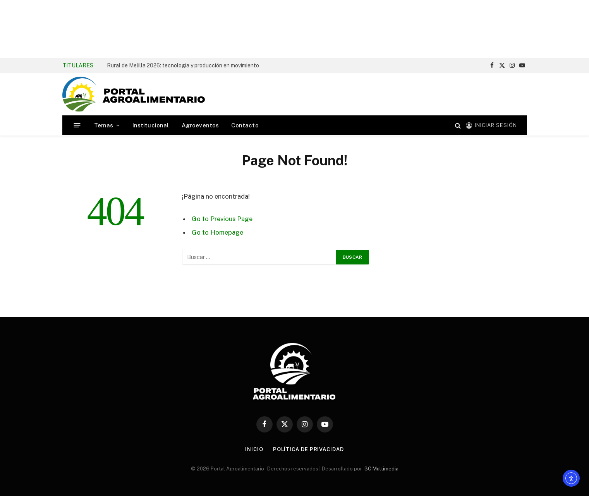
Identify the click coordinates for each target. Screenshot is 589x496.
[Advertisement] (295, 29)
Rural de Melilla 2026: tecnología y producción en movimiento (183, 65)
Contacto (244, 125)
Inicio (254, 449)
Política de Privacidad (308, 449)
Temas (103, 125)
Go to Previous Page (222, 219)
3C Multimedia (381, 469)
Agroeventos (200, 125)
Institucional (150, 125)
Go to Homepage (217, 232)
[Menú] (77, 125)
